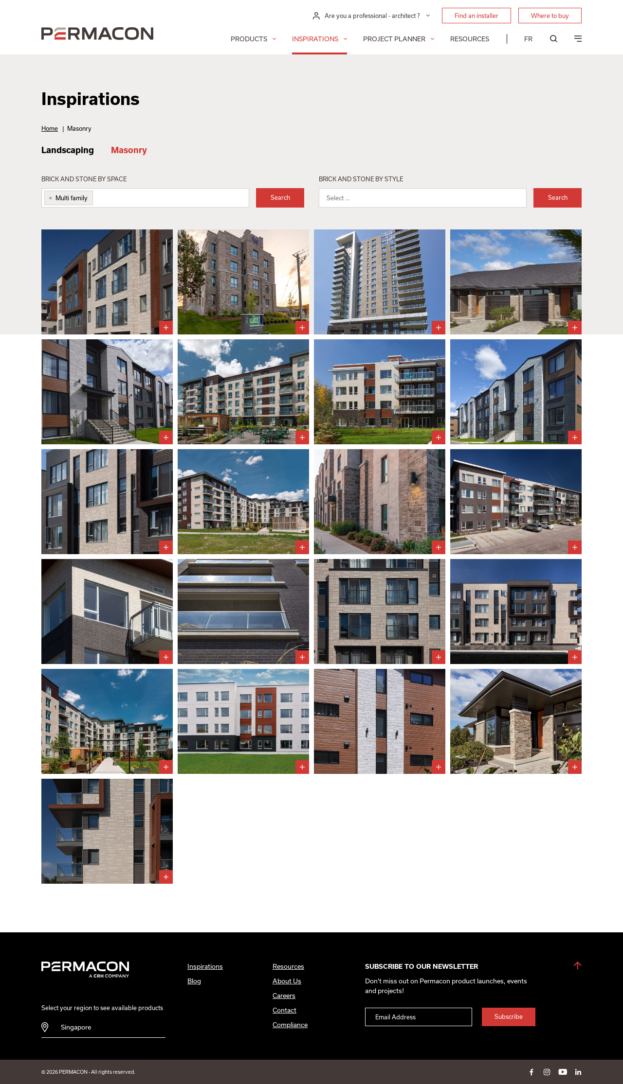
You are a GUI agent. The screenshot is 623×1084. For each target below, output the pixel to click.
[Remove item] (49, 198)
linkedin (578, 1071)
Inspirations (315, 39)
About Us (287, 981)
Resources (469, 39)
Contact (284, 1010)
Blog (194, 981)
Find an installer (476, 15)
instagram (547, 1071)
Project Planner (394, 39)
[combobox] (145, 198)
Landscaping (67, 150)
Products (249, 39)
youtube (562, 1071)
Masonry (129, 150)
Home (49, 128)
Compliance (290, 1025)
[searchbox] (102, 200)
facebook (531, 1071)
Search (280, 197)
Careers (284, 995)
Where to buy (550, 15)
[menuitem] (528, 38)
